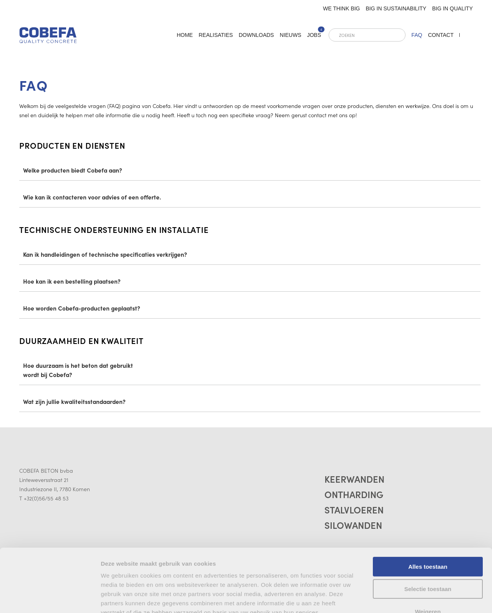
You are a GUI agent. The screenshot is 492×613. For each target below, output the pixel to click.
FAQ (416, 35)
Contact (441, 35)
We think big (341, 8)
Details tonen (119, 598)
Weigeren (427, 552)
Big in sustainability (396, 8)
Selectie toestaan (428, 530)
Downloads (256, 35)
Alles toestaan (427, 507)
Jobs (314, 35)
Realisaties (216, 35)
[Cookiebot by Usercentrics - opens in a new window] (49, 598)
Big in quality (452, 8)
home (185, 35)
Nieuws (290, 35)
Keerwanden (354, 478)
